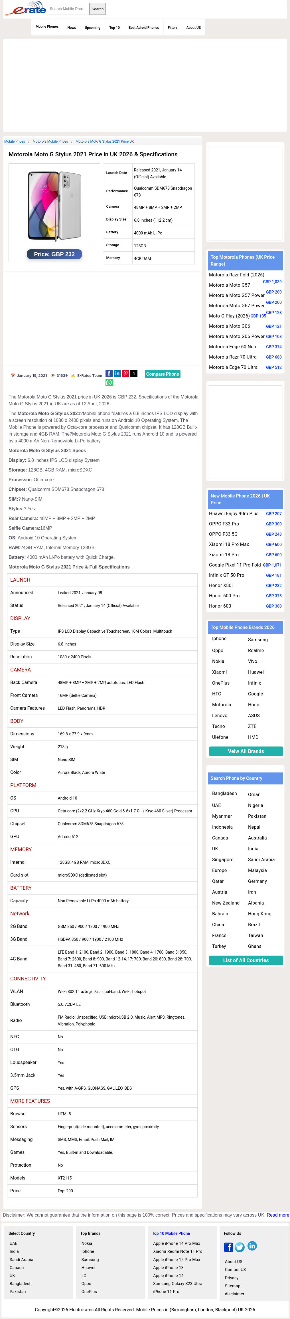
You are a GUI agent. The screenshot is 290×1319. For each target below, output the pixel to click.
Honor (254, 704)
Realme (256, 650)
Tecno (218, 726)
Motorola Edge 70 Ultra (233, 367)
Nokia (218, 661)
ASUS (254, 715)
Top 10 (114, 28)
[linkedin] (252, 1251)
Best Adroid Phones (144, 28)
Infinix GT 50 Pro (226, 575)
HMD (253, 737)
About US (193, 28)
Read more (278, 1215)
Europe (219, 870)
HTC (216, 694)
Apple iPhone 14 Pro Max (176, 1243)
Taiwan (255, 935)
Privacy (232, 1278)
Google (255, 694)
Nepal (254, 827)
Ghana (255, 946)
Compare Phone (162, 374)
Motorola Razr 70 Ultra (233, 357)
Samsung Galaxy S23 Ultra (177, 1283)
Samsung (258, 639)
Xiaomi (219, 672)
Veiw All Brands (246, 751)
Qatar (218, 881)
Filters (173, 28)
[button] (109, 373)
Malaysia (257, 870)
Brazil (254, 924)
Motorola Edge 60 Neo (232, 346)
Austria (219, 892)
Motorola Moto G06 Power (237, 336)
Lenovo (220, 715)
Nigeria (255, 805)
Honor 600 (220, 606)
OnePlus (221, 683)
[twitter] (240, 1251)
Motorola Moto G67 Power (237, 305)
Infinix (254, 683)
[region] (144, 84)
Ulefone (220, 737)
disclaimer (234, 1294)
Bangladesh (224, 793)
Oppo (218, 650)
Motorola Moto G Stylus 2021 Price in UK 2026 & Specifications (93, 154)
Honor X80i (221, 585)
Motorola (221, 704)
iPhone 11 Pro (166, 1291)
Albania (256, 903)
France (219, 935)
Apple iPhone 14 (168, 1275)
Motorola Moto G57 (229, 285)
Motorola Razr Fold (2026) (237, 275)
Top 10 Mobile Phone (171, 1233)
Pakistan (257, 816)
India (253, 848)
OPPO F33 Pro (224, 524)
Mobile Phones (47, 27)
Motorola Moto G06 (229, 326)
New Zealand (226, 903)
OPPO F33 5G (223, 534)
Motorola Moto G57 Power (237, 295)
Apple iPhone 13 (168, 1267)
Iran (252, 892)
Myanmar (222, 816)
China (218, 924)
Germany (257, 881)
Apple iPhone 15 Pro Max (176, 1259)
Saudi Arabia (261, 859)
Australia (257, 838)
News (71, 28)
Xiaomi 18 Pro (224, 554)
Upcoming (92, 28)
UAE (216, 805)
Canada (220, 838)
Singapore (223, 859)
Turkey (219, 946)
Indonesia (222, 827)
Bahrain (220, 914)
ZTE (252, 726)
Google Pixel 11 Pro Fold (235, 565)
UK (215, 848)
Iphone (219, 638)
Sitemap (232, 1286)
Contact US (235, 1269)
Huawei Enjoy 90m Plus (234, 513)
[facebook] (229, 1251)
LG (84, 1275)
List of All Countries (246, 960)
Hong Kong (259, 914)
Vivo (252, 661)
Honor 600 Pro (224, 595)
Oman (254, 794)
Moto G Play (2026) (229, 316)
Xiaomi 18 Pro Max (229, 544)
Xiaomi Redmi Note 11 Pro (177, 1251)
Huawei (256, 672)
